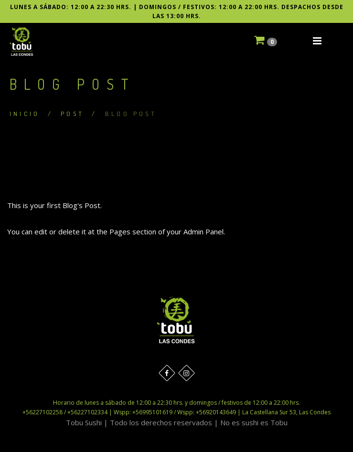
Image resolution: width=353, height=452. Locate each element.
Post (72, 113)
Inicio (25, 113)
